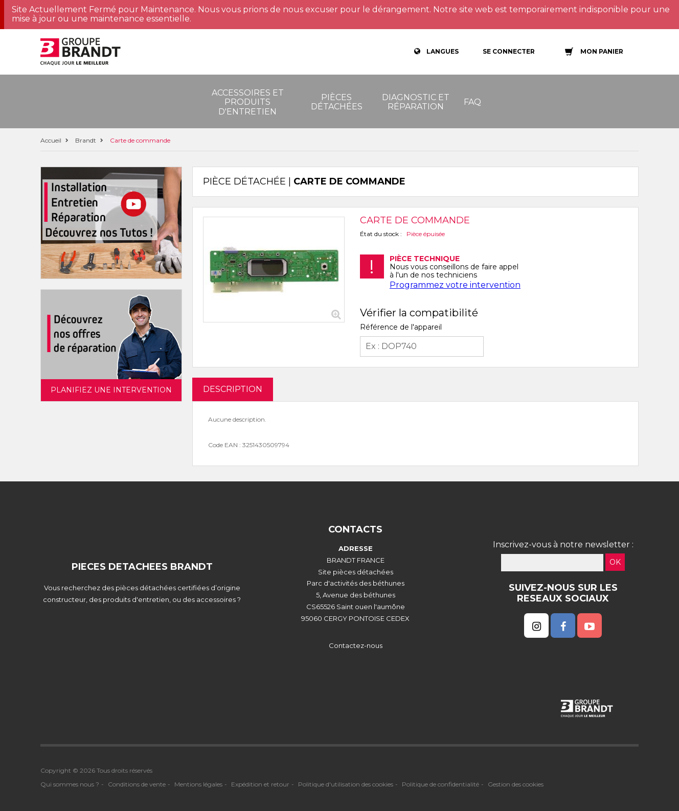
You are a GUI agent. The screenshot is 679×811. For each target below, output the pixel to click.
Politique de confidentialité (440, 784)
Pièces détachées (337, 101)
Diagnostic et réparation (415, 101)
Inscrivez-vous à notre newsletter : (563, 544)
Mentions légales (198, 784)
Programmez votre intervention (455, 285)
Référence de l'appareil (401, 327)
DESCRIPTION (232, 389)
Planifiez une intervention (111, 390)
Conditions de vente (137, 784)
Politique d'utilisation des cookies (345, 784)
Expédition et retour (260, 784)
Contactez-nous (355, 645)
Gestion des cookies (516, 784)
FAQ (472, 102)
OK (615, 562)
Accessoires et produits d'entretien (248, 102)
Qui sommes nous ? (69, 784)
